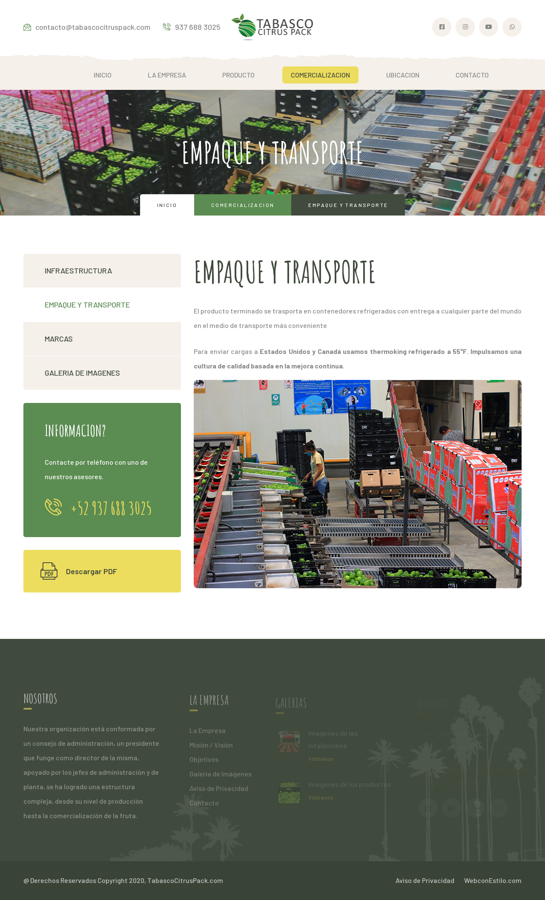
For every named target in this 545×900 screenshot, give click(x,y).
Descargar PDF (78, 571)
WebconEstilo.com (493, 880)
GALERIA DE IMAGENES (82, 372)
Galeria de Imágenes (220, 777)
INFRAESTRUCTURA (78, 270)
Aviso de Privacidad (218, 791)
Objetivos (203, 762)
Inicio (167, 205)
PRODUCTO (238, 75)
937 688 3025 (192, 27)
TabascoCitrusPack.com (185, 880)
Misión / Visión (211, 748)
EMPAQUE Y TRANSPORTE (87, 304)
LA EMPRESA (167, 75)
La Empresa (207, 733)
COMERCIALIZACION (320, 75)
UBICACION (402, 75)
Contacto (204, 806)
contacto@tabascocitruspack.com (86, 27)
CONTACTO (472, 75)
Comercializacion (242, 205)
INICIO (103, 75)
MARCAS (59, 338)
